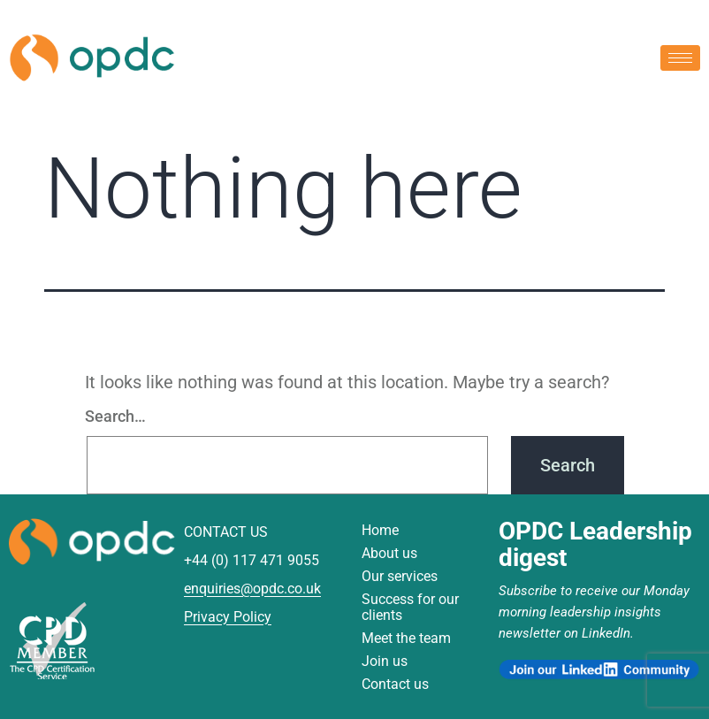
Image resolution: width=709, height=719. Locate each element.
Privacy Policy (227, 616)
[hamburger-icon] (680, 57)
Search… (115, 416)
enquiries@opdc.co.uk (252, 588)
